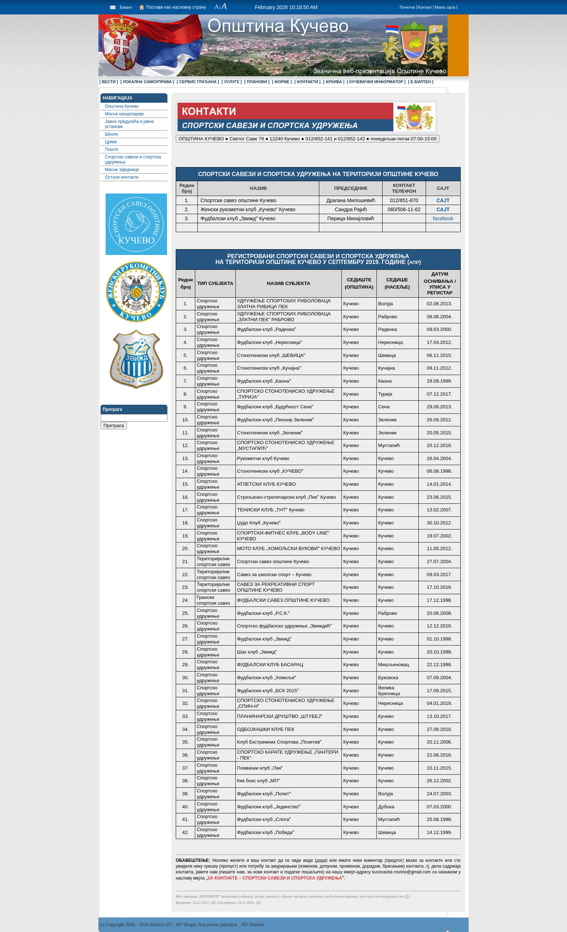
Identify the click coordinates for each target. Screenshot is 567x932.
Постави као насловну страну (176, 7)
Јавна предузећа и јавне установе (129, 124)
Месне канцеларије (124, 113)
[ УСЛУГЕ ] (232, 82)
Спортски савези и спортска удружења (133, 159)
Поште (111, 149)
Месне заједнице (122, 169)
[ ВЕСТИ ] (108, 82)
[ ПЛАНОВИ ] (256, 82)
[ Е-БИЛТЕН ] (421, 82)
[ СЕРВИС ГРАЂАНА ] (198, 82)
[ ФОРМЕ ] (282, 82)
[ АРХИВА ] (333, 82)
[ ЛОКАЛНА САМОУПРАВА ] (147, 82)
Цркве (111, 141)
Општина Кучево (121, 106)
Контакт (425, 7)
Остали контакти (121, 177)
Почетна (407, 7)
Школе (111, 134)
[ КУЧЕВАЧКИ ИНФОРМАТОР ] (376, 82)
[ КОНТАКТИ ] (307, 82)
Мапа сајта (445, 7)
